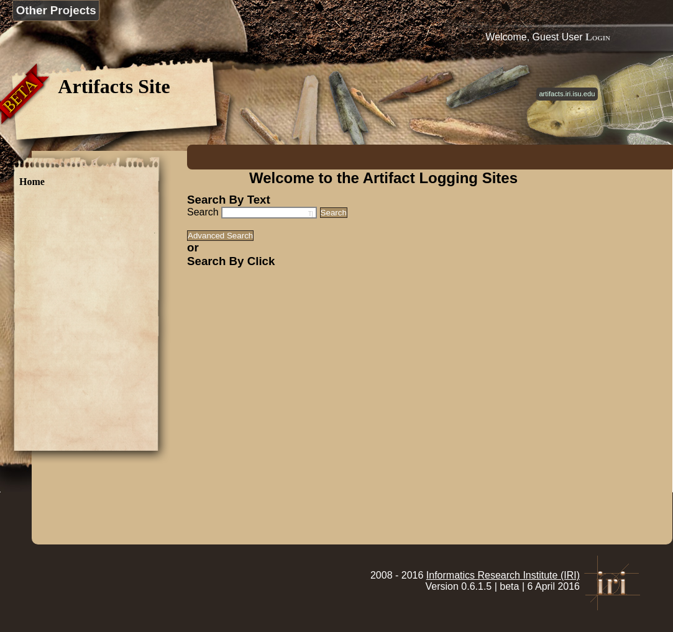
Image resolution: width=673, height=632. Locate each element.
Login (597, 37)
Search (203, 212)
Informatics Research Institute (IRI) (503, 575)
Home (32, 181)
